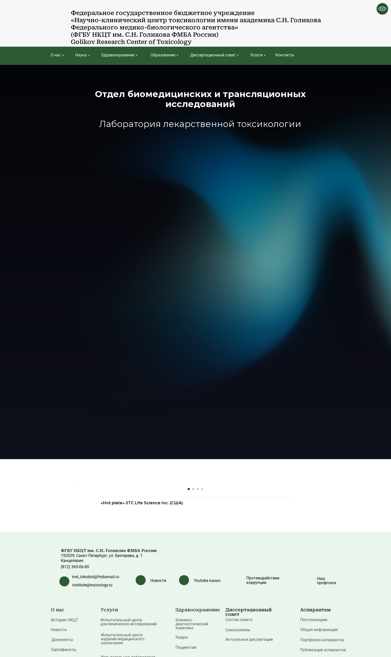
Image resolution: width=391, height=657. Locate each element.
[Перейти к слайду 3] (198, 626)
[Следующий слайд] (315, 550)
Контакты (285, 55)
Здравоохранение (117, 55)
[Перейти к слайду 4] (202, 626)
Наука (81, 55)
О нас (56, 55)
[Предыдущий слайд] (76, 550)
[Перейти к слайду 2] (193, 626)
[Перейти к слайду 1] (189, 626)
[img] (59, 21)
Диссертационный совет (213, 55)
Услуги (256, 55)
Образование (163, 55)
